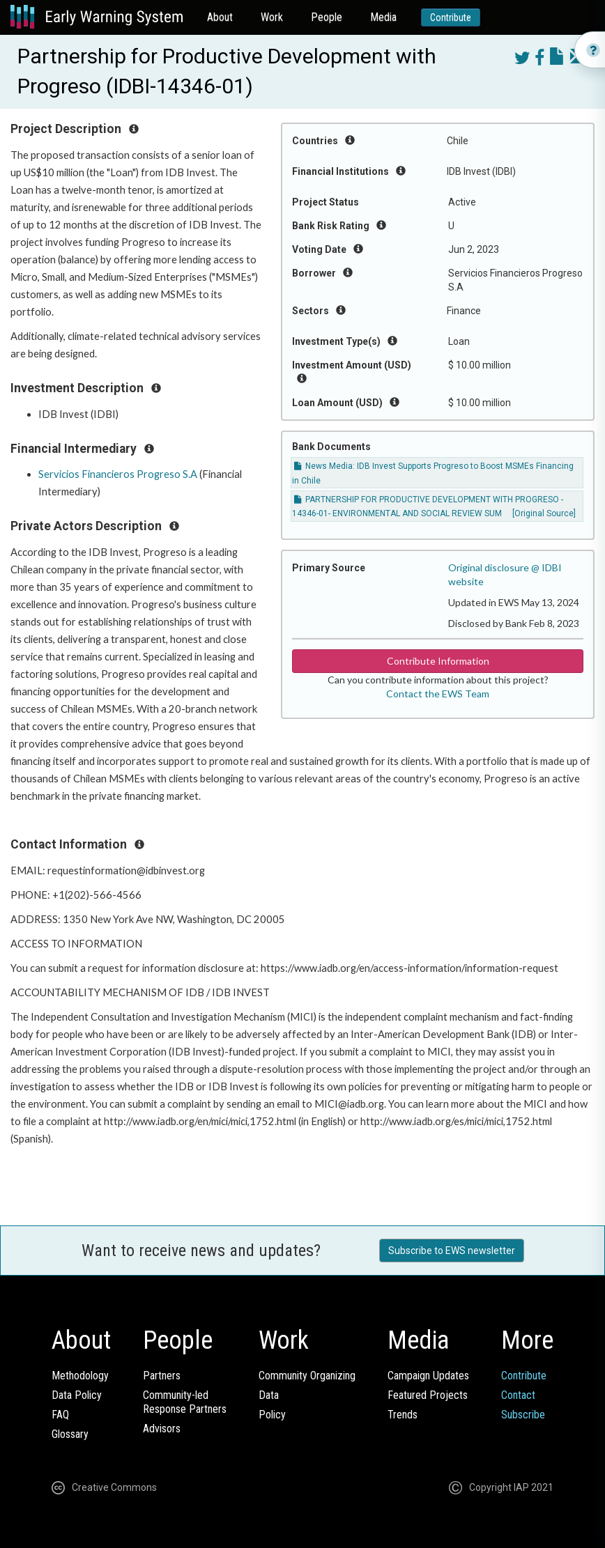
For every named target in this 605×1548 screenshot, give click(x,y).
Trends (403, 1414)
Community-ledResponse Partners (185, 1402)
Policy (272, 1414)
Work (272, 17)
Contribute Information (438, 661)
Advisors (162, 1428)
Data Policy (77, 1395)
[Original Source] (544, 513)
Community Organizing (307, 1375)
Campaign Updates (428, 1375)
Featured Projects (428, 1395)
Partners (162, 1375)
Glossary (70, 1434)
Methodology (80, 1375)
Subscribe (523, 1414)
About (220, 17)
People (326, 17)
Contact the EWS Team (437, 693)
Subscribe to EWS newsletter (451, 1250)
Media (383, 17)
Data (269, 1395)
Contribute (450, 17)
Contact (518, 1395)
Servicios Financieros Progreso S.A (117, 474)
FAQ (60, 1414)
